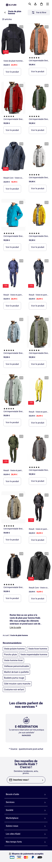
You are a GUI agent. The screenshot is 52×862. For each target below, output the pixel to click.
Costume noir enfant (14, 689)
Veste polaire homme (14, 648)
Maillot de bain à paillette (16, 672)
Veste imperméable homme (33, 654)
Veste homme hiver (13, 660)
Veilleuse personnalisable (16, 666)
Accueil (6, 635)
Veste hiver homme (37, 648)
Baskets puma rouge (14, 678)
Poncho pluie (10, 654)
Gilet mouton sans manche (17, 683)
